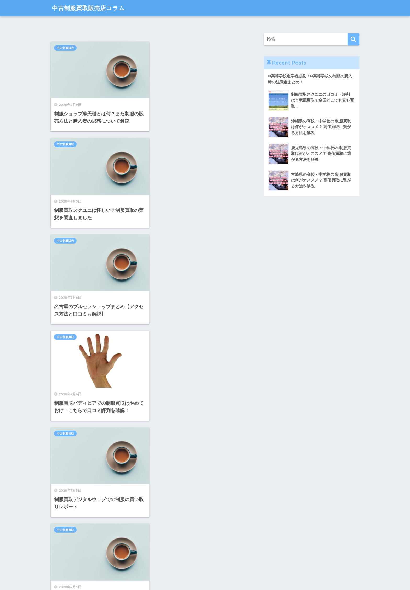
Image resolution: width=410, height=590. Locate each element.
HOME (205, 568)
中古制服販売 (65, 48)
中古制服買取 (165, 48)
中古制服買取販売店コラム (90, 8)
